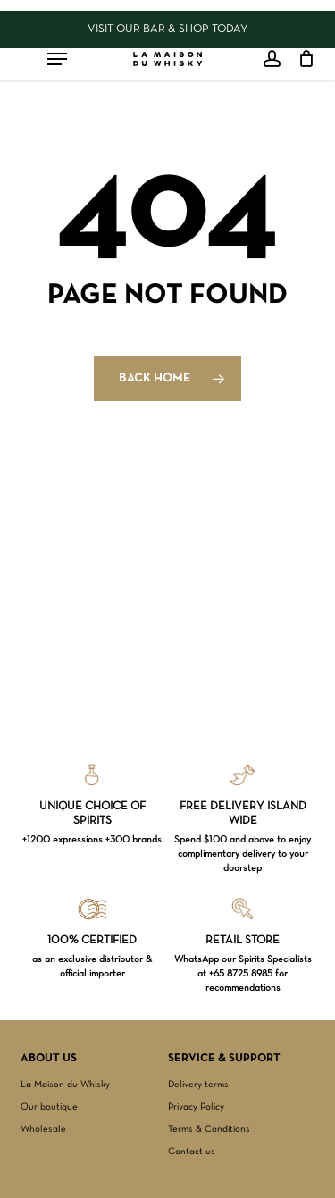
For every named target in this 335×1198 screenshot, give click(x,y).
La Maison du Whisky (65, 1084)
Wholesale (43, 1129)
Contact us (191, 1151)
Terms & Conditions (209, 1129)
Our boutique (49, 1106)
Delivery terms (198, 1084)
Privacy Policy (196, 1106)
